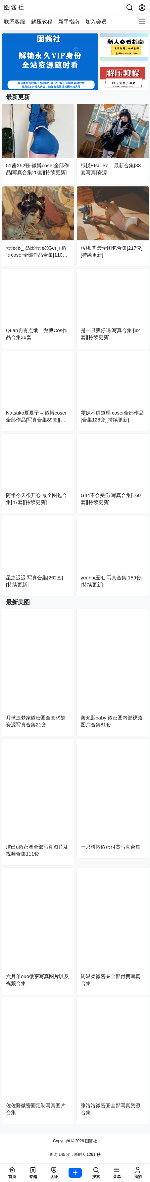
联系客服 (14, 22)
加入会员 (96, 22)
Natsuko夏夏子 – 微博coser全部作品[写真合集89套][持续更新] (36, 419)
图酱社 (90, 1141)
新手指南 (68, 22)
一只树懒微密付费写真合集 (110, 847)
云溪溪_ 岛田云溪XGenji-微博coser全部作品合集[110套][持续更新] (37, 255)
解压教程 (41, 22)
